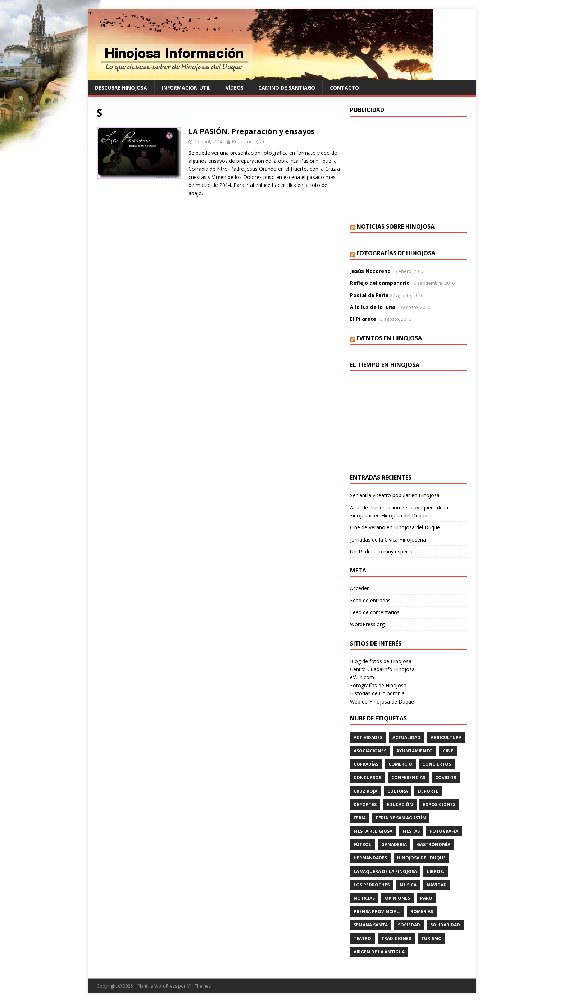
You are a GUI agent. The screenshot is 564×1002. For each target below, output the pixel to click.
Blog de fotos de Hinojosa (380, 661)
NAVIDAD (437, 885)
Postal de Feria (369, 295)
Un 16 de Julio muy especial (382, 551)
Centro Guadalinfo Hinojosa (382, 669)
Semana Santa (371, 925)
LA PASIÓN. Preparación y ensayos (251, 131)
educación (400, 804)
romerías (421, 911)
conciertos (436, 764)
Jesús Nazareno (370, 271)
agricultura (446, 737)
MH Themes (199, 986)
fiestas (411, 831)
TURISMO (431, 938)
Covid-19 (445, 777)
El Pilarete (363, 318)
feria (360, 818)
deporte (428, 791)
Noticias (364, 898)
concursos (367, 777)
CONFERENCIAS (408, 777)
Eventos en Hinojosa (389, 338)
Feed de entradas (370, 600)
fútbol (362, 844)
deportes (365, 804)
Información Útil (186, 87)
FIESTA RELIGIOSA (373, 831)
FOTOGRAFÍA (444, 831)
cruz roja (365, 791)
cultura (397, 791)
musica (408, 885)
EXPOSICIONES (439, 804)
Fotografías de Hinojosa (395, 253)
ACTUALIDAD (406, 737)
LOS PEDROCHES (372, 885)
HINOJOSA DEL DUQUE (421, 858)
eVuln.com (362, 677)
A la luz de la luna (372, 307)
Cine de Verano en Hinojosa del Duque (395, 527)
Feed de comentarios (375, 612)
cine (448, 751)
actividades (368, 737)
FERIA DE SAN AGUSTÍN (401, 818)
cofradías (366, 764)
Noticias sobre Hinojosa (395, 226)
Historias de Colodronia (377, 693)
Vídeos (235, 87)
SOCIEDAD (409, 925)
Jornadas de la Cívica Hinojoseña (388, 539)
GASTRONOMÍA (433, 844)
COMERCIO (400, 764)
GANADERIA (394, 844)
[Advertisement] (408, 169)
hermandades (370, 858)
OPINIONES (397, 898)
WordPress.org (367, 624)
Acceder (359, 588)
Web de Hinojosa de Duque (382, 701)
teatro (362, 938)
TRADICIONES (396, 938)
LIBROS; (435, 871)
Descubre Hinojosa (121, 87)
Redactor (242, 141)
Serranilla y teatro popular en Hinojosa (395, 495)
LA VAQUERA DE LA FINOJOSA (385, 871)
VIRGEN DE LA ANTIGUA (379, 952)
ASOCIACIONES (370, 751)
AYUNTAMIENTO (414, 751)
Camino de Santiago (286, 87)
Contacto (344, 87)
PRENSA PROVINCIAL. (377, 911)
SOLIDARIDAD (445, 925)
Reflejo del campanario (380, 282)
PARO (426, 898)
